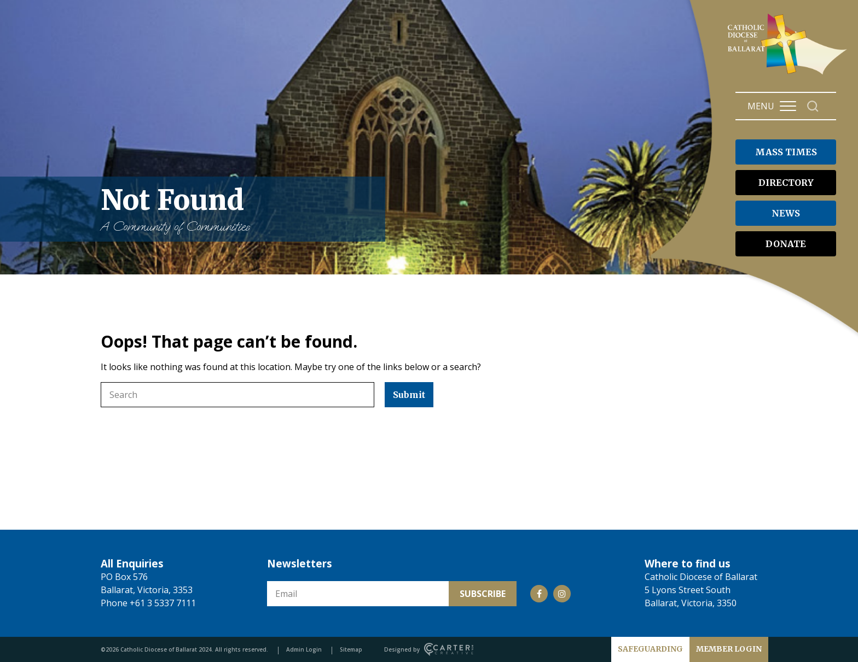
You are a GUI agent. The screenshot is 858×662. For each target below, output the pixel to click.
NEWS (786, 213)
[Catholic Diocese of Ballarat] (789, 74)
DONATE (786, 243)
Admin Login (304, 649)
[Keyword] (237, 394)
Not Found (237, 209)
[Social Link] (539, 593)
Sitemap (351, 649)
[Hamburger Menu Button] (788, 106)
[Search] (813, 106)
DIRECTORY (786, 182)
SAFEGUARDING (650, 649)
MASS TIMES (786, 152)
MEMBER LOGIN (729, 649)
